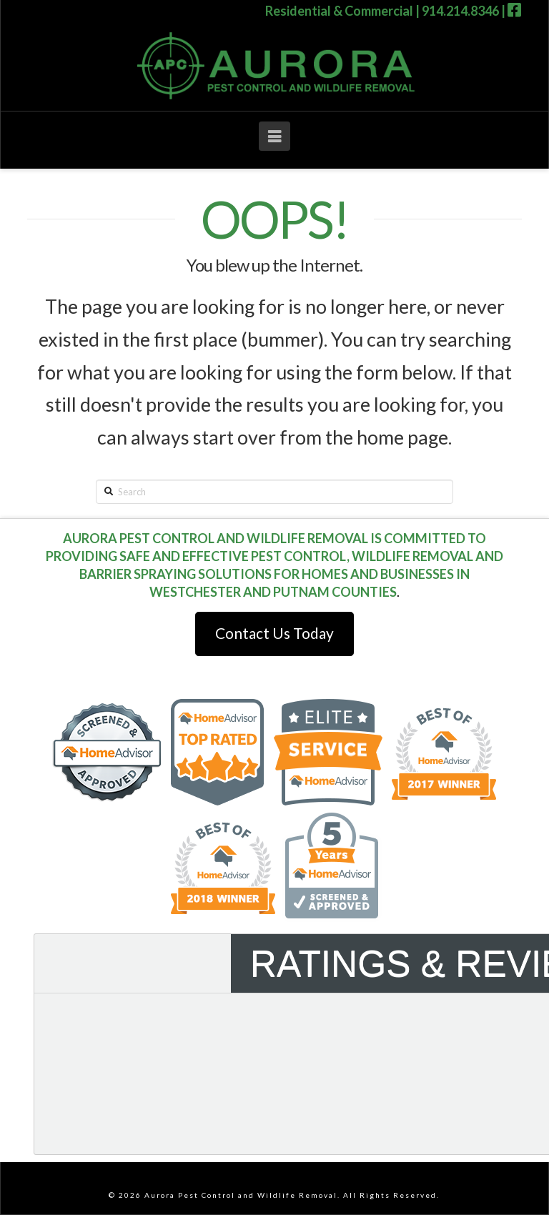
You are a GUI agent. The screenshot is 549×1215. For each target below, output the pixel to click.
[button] (274, 136)
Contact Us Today (274, 633)
